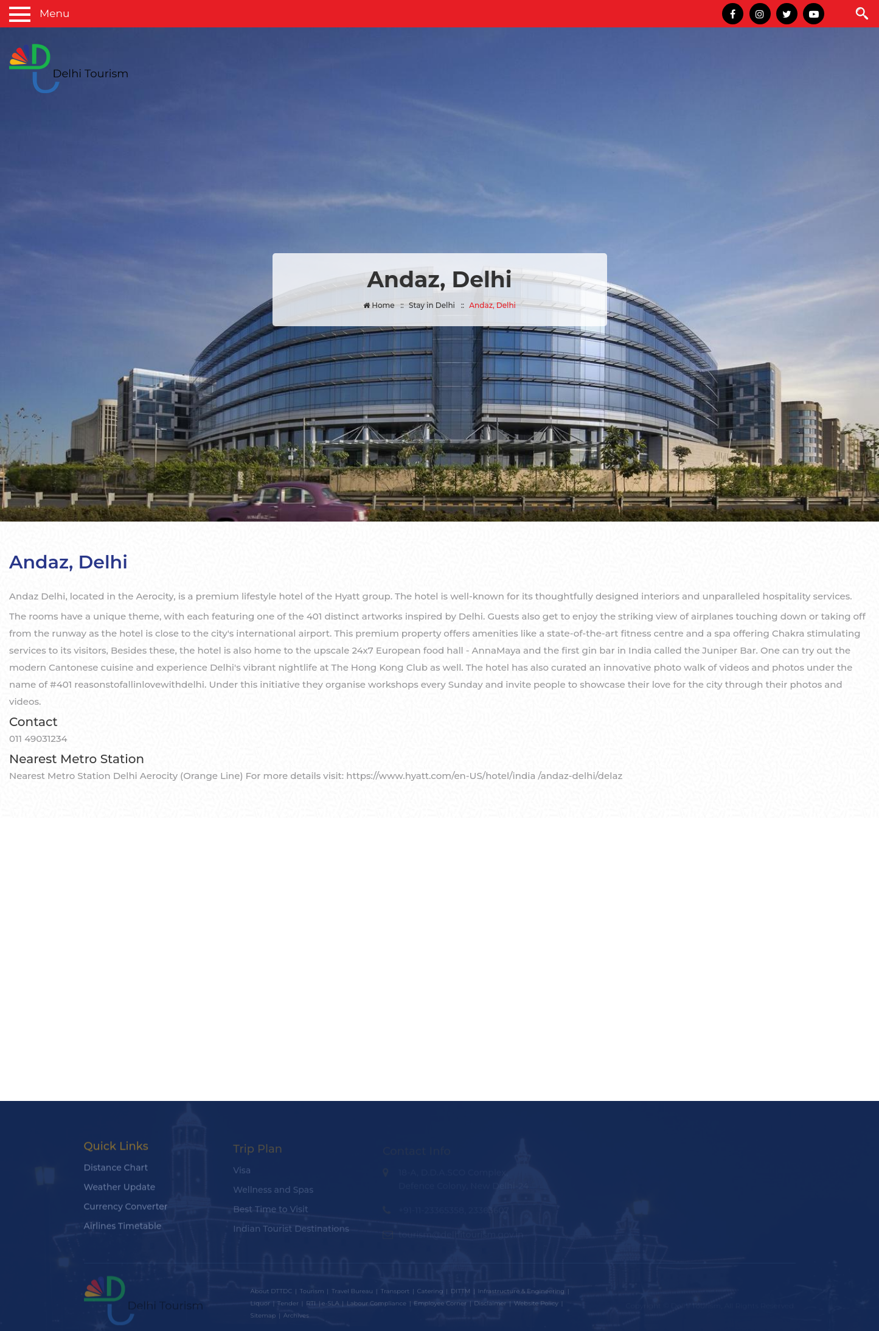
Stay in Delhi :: (436, 305)
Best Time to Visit (270, 1212)
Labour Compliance (376, 1306)
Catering (430, 1294)
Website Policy (536, 1306)
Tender (288, 1306)
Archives (296, 1318)
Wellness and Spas (273, 1192)
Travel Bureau (352, 1294)
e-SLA (330, 1306)
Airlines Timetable (123, 1229)
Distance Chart (116, 1171)
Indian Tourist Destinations (291, 1231)
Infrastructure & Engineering (521, 1294)
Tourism (311, 1294)
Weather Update (120, 1191)
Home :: (383, 305)
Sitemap (263, 1318)
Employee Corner (440, 1306)
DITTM (460, 1294)
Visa (242, 1173)
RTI (311, 1306)
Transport (394, 1294)
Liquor (260, 1306)
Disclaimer (490, 1306)
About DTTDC (272, 1294)
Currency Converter (126, 1210)
